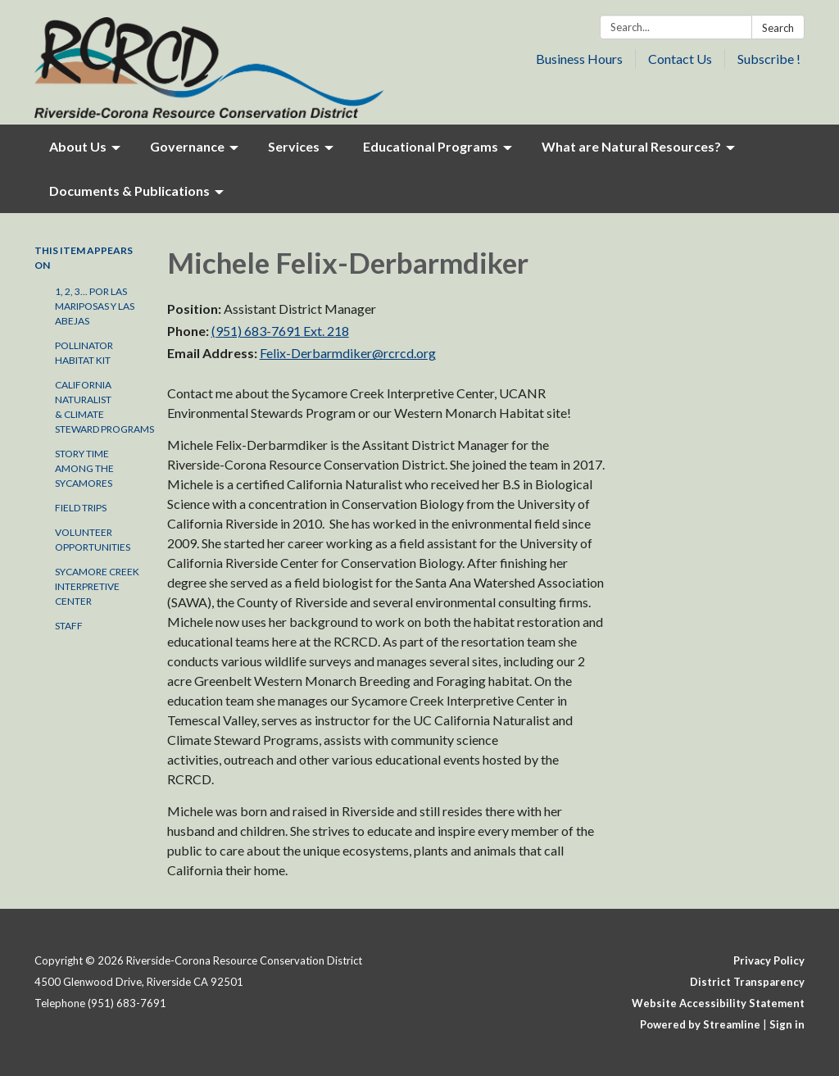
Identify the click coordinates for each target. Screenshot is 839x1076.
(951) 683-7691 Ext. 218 (280, 330)
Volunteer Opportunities (92, 539)
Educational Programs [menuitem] (430, 146)
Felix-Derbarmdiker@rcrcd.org (348, 353)
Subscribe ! (768, 58)
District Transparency (747, 981)
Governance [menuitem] (187, 146)
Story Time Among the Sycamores (84, 468)
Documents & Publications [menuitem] (129, 190)
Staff (69, 626)
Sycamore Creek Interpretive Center (97, 586)
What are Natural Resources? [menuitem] (631, 146)
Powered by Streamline (700, 1024)
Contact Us (680, 58)
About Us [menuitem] (78, 146)
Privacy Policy (769, 960)
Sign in (787, 1024)
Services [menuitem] (294, 146)
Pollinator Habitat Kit (84, 352)
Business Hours (579, 58)
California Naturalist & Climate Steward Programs (99, 407)
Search (778, 27)
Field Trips (81, 508)
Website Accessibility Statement (718, 1003)
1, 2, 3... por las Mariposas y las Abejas (94, 306)
